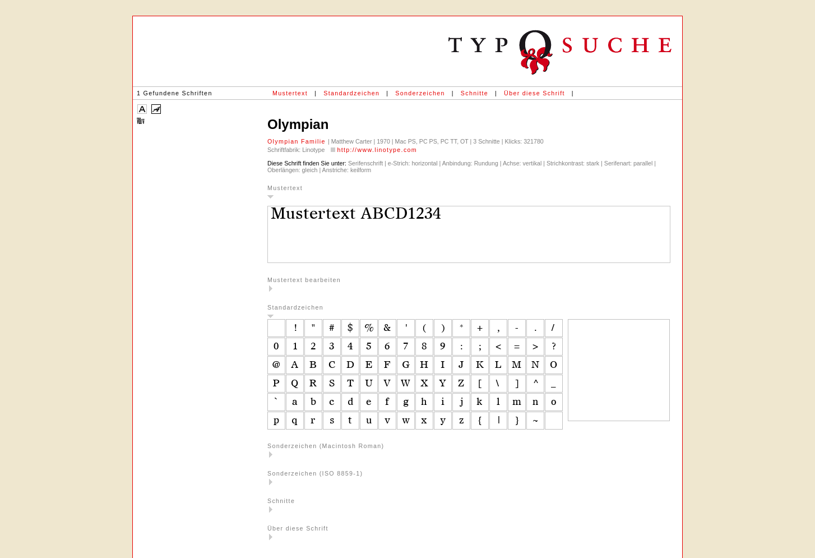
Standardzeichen (351, 93)
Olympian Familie (297, 141)
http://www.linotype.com (377, 149)
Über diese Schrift (534, 93)
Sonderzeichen (419, 93)
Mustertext (290, 93)
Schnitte (474, 93)
